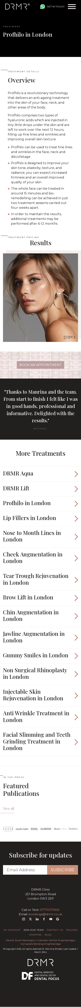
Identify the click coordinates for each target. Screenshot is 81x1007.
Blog (48, 934)
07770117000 (49, 910)
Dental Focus (46, 979)
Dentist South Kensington (21, 940)
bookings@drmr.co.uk (45, 914)
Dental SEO (46, 975)
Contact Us (55, 930)
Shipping (35, 934)
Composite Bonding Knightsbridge (40, 943)
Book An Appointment (40, 365)
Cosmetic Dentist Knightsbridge (55, 940)
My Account (12, 930)
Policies (72, 930)
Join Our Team (34, 930)
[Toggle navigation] (72, 6)
